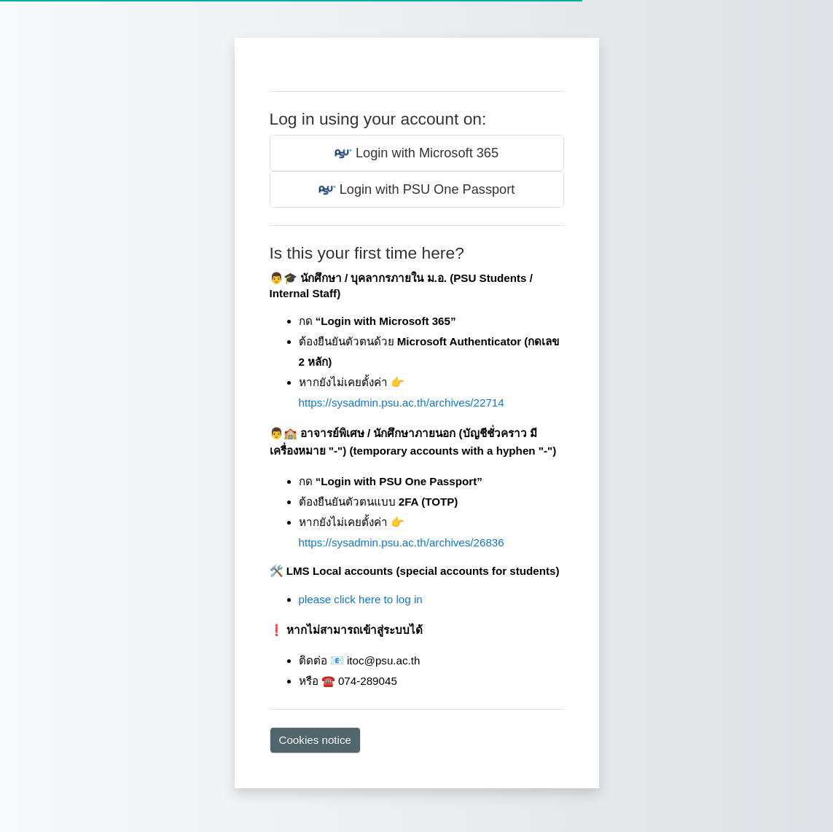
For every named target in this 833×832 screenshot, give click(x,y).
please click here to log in (361, 599)
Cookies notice (315, 740)
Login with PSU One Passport (416, 190)
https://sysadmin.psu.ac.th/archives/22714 (401, 402)
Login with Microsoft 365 (416, 153)
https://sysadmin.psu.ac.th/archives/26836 (401, 542)
